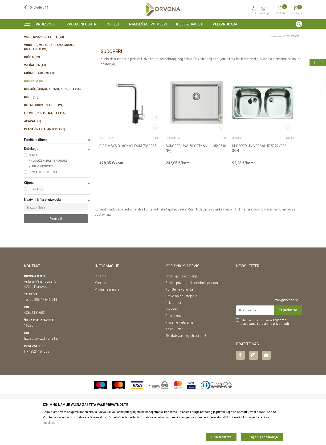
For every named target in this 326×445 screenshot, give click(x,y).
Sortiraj (215, 53)
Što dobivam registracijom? (185, 364)
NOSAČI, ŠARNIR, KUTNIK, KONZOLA (52, 117)
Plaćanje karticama (179, 351)
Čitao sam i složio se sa (264, 350)
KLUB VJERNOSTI (41, 195)
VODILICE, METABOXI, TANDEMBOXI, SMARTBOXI (49, 75)
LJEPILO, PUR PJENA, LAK (44, 142)
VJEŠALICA (35, 93)
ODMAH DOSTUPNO (43, 200)
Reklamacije (174, 331)
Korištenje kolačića (179, 318)
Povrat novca (175, 344)
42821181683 (34, 341)
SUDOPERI (33, 109)
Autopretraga (194, 53)
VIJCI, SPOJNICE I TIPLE (44, 65)
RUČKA (32, 85)
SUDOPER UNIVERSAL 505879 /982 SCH (225, 161)
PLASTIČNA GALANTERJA (44, 158)
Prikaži (261, 53)
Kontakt (100, 311)
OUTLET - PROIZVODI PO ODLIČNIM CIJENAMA (162, 34)
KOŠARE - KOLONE (39, 101)
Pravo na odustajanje (181, 325)
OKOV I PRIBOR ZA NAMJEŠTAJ (61, 43)
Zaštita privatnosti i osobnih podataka (193, 311)
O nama (100, 305)
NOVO (33, 183)
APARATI (32, 150)
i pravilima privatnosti (273, 352)
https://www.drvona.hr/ (41, 367)
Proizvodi (30, 43)
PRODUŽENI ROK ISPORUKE (48, 189)
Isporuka (172, 338)
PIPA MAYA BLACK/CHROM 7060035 (120, 161)
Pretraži (55, 247)
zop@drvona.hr (286, 329)
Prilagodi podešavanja (262, 437)
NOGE (31, 126)
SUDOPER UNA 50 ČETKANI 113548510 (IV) (172, 161)
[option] (163, 34)
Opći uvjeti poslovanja (181, 305)
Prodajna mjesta (107, 318)
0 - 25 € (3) (36, 217)
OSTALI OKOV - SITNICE (43, 134)
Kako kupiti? (174, 358)
